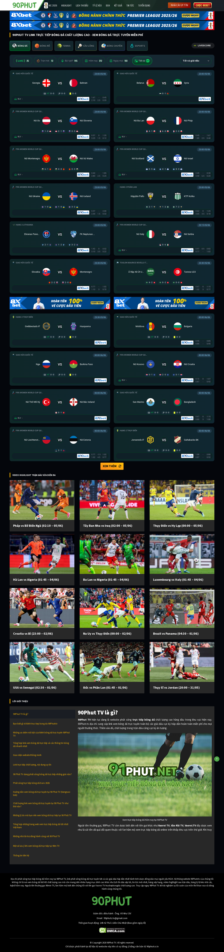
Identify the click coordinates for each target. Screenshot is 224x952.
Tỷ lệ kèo (97, 5)
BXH (108, 5)
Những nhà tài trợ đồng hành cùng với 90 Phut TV (36, 836)
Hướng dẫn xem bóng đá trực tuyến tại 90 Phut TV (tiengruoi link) (41, 793)
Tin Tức (130, 5)
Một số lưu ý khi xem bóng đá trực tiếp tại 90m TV (36, 845)
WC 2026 (52, 5)
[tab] (20, 46)
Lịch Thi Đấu (82, 5)
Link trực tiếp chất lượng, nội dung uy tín (32, 764)
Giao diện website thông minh (27, 755)
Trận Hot (45, 60)
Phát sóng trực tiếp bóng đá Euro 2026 (31, 783)
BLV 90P (69, 60)
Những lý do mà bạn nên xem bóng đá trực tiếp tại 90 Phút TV (42, 815)
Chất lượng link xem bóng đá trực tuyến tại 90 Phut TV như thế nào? (40, 805)
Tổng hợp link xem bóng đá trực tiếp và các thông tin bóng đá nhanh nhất (41, 745)
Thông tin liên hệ (21, 855)
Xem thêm (112, 466)
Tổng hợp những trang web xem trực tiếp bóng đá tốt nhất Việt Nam (40, 826)
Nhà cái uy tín (179, 5)
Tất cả (142, 60)
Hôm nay (93, 60)
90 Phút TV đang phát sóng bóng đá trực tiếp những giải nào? (42, 774)
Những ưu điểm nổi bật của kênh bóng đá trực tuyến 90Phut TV (41, 734)
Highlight (66, 5)
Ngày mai (118, 60)
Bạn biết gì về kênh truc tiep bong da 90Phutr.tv (35, 723)
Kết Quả (118, 5)
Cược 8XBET (203, 5)
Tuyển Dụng (144, 5)
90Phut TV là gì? (20, 714)
